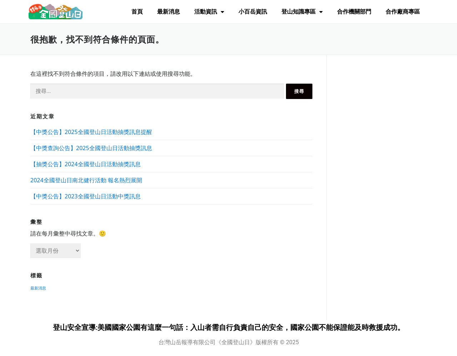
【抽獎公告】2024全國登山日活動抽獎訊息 (85, 164)
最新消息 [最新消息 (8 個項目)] (38, 288)
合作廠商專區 (403, 11)
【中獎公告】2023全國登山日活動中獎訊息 (85, 196)
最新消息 (168, 11)
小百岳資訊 (252, 11)
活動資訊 (209, 11)
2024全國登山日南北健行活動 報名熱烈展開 (86, 180)
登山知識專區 (302, 11)
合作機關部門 (354, 11)
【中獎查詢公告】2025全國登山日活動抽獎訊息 (91, 148)
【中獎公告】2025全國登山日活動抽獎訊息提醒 (91, 132)
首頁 (137, 11)
